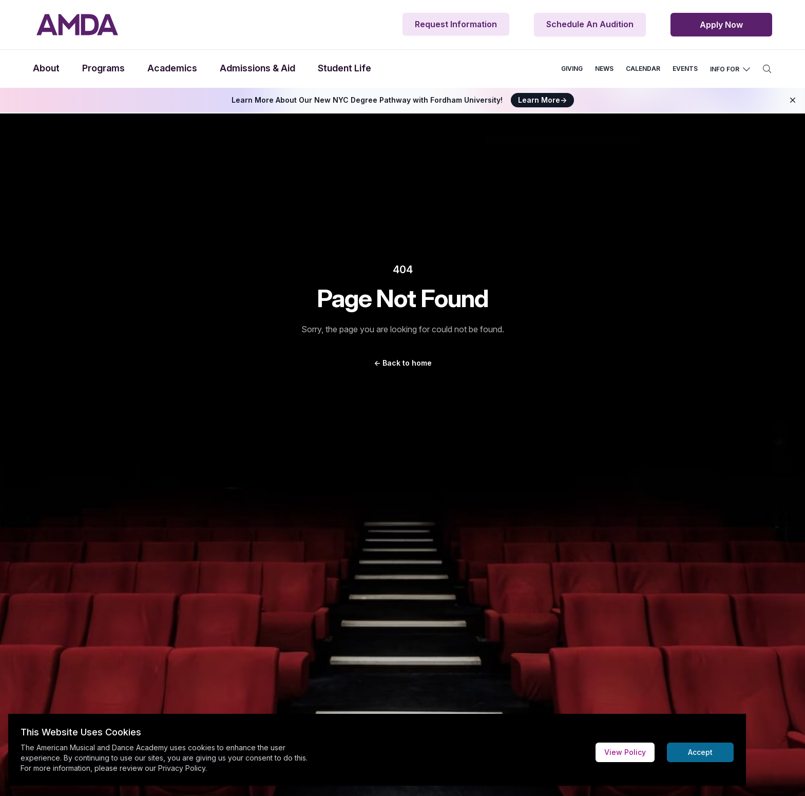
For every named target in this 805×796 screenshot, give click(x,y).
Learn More (542, 100)
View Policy (625, 752)
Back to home (403, 362)
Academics (172, 68)
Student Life (344, 68)
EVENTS (685, 68)
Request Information (456, 24)
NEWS (604, 68)
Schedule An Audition (590, 24)
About (46, 68)
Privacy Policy (181, 768)
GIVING (572, 68)
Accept (700, 752)
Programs (103, 68)
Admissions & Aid (257, 68)
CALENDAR (643, 68)
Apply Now (721, 25)
